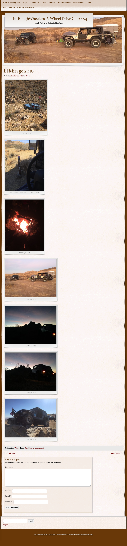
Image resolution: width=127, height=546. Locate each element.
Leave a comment (36, 448)
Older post (10, 453)
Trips (25, 3)
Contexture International (84, 537)
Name (8, 494)
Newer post (117, 453)
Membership (78, 3)
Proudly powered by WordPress (44, 537)
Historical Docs (64, 3)
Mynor (28, 76)
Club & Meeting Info (11, 3)
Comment (9, 467)
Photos (52, 3)
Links (44, 3)
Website (8, 505)
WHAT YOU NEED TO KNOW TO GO (18, 8)
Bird (26, 448)
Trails (89, 3)
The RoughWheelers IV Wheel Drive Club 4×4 (49, 19)
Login (5, 528)
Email (8, 499)
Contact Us (34, 3)
